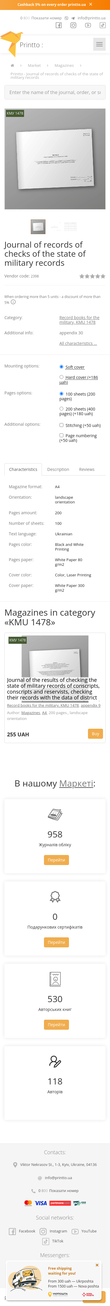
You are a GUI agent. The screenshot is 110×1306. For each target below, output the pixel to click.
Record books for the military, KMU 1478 (80, 320)
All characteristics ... (78, 343)
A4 (44, 712)
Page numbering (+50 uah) (78, 438)
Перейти (56, 860)
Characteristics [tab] (23, 469)
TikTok (52, 1241)
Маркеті (76, 783)
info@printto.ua (92, 18)
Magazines (64, 65)
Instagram (53, 1231)
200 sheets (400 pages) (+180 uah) (77, 411)
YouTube (84, 1231)
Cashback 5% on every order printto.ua (52, 4)
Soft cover (75, 367)
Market (34, 65)
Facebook (22, 1231)
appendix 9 (90, 705)
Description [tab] (58, 469)
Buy (95, 733)
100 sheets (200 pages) (77, 396)
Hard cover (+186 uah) (79, 379)
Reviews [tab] (86, 469)
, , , (58, 1164)
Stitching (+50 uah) (83, 425)
